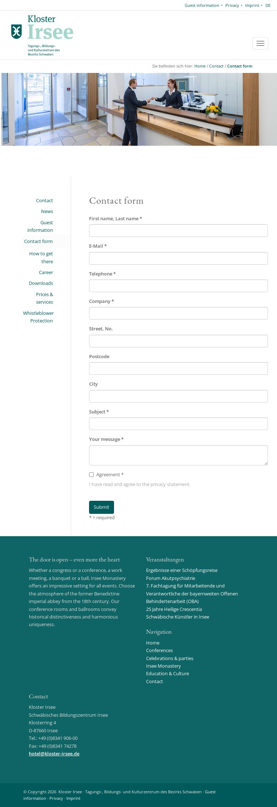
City (93, 384)
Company (101, 301)
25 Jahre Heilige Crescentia (174, 609)
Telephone (102, 273)
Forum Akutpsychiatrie (170, 578)
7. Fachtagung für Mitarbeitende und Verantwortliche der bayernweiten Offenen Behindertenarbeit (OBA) (192, 593)
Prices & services (44, 298)
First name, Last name (115, 218)
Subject (99, 411)
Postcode (99, 356)
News (47, 211)
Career (46, 272)
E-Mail (98, 246)
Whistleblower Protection (38, 317)
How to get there (41, 257)
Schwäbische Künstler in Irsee (177, 616)
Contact (216, 66)
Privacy (232, 5)
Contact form (239, 66)
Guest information (202, 5)
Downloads (41, 283)
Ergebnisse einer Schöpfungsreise (181, 570)
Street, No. (101, 328)
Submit (101, 507)
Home (200, 66)
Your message (106, 439)
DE (268, 5)
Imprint (252, 5)
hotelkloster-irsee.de (54, 753)
